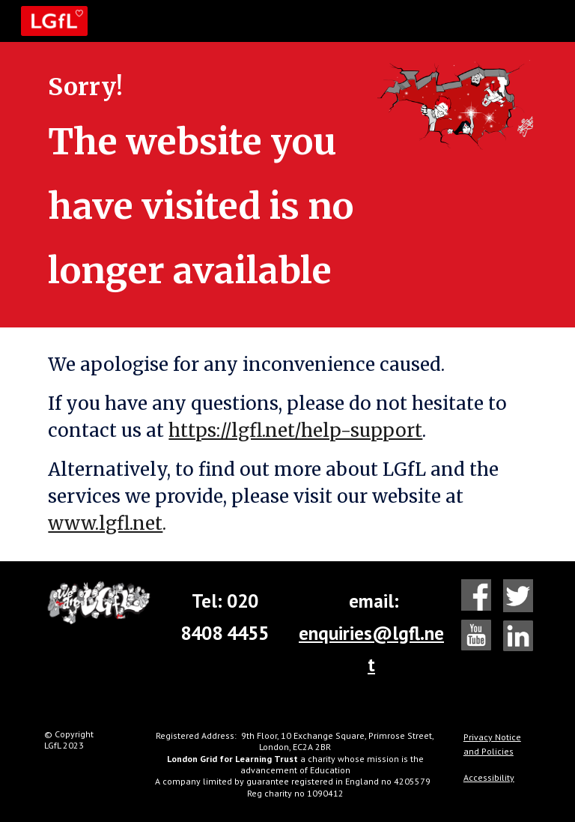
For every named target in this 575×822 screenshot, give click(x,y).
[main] (203, 184)
